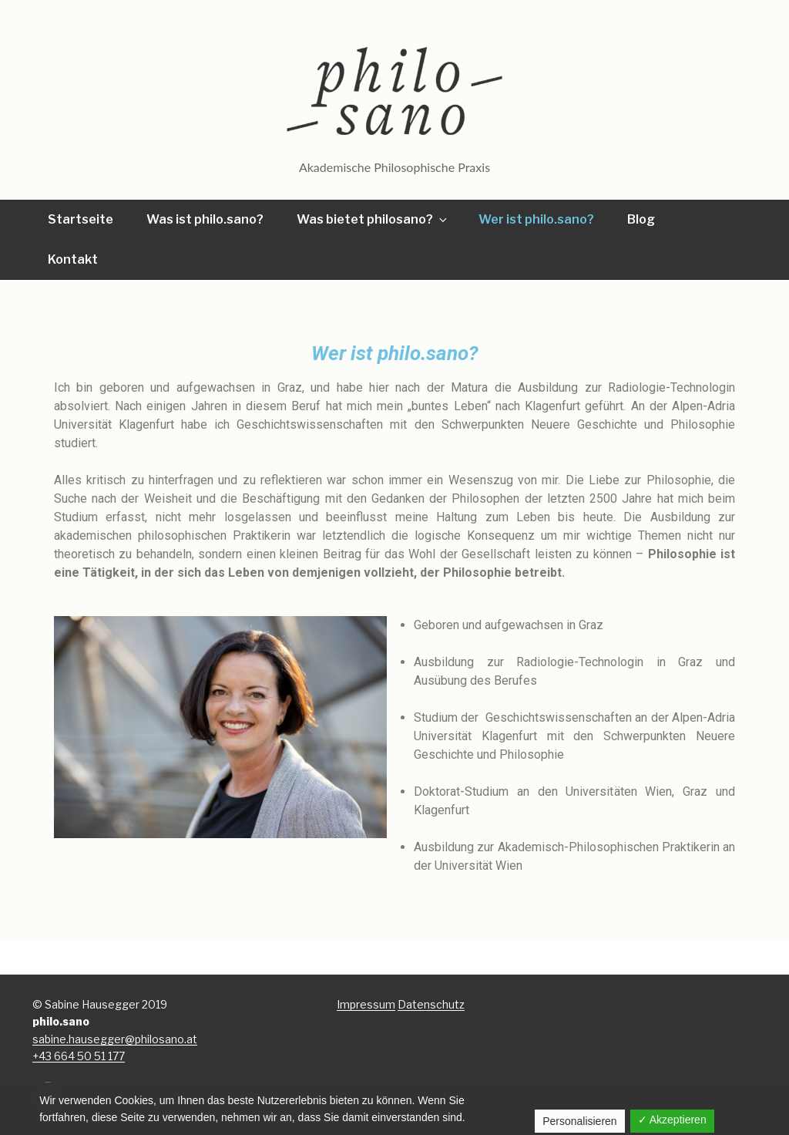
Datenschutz (431, 1004)
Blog (641, 219)
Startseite (80, 219)
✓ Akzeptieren (672, 1119)
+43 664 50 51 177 (78, 1056)
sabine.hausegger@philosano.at (114, 1039)
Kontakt (73, 259)
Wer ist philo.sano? (536, 219)
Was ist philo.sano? (205, 219)
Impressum (366, 1004)
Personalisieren (579, 1121)
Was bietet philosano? (373, 219)
